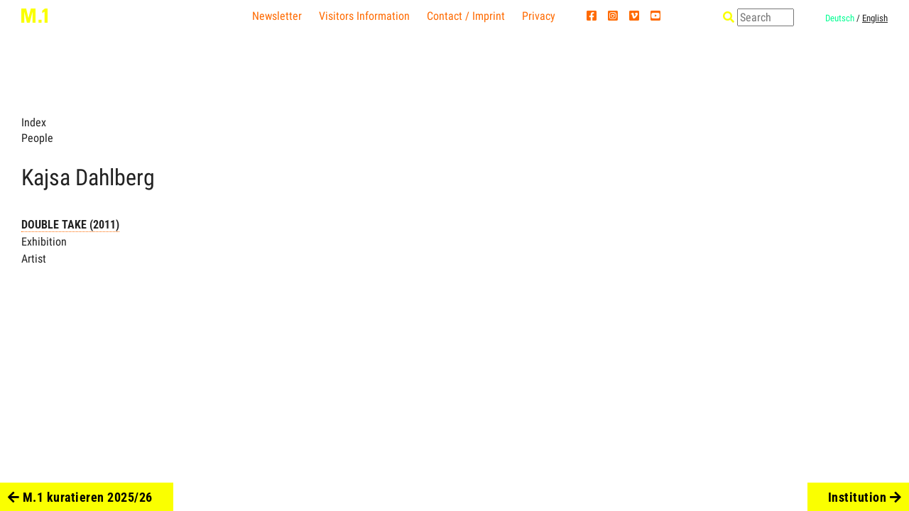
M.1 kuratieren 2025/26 (80, 497)
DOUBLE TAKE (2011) (70, 224)
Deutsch (839, 18)
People (37, 138)
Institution (865, 497)
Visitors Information (364, 16)
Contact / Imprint (466, 16)
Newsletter (277, 16)
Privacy (538, 16)
